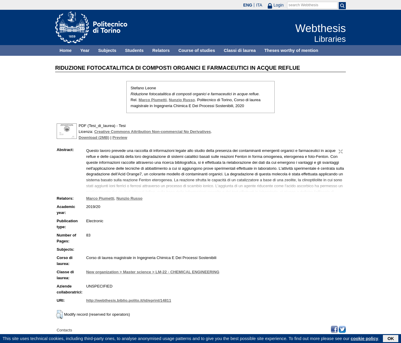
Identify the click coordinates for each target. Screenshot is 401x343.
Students (134, 50)
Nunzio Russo (182, 100)
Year (85, 50)
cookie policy (364, 339)
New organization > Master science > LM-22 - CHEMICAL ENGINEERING (152, 272)
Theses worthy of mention (291, 50)
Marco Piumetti (153, 100)
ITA (259, 5)
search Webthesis (303, 5)
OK (390, 339)
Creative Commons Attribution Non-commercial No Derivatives (152, 131)
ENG (247, 5)
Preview (119, 137)
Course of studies (196, 50)
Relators (161, 50)
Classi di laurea (240, 50)
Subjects (107, 50)
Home (66, 50)
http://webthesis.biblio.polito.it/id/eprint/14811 (128, 300)
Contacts (64, 330)
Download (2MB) (94, 137)
